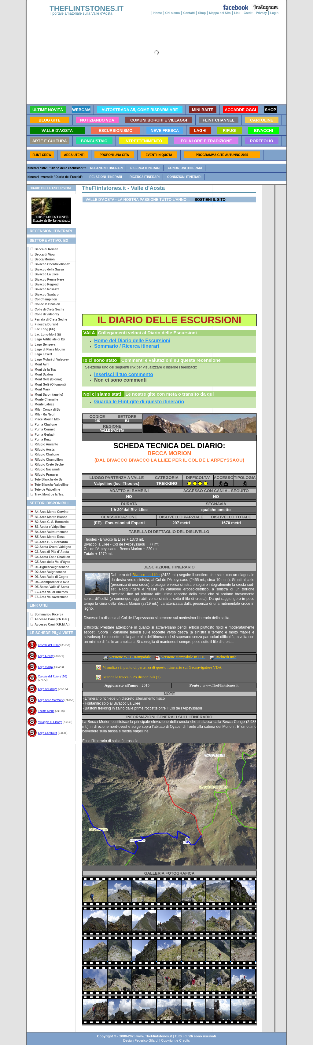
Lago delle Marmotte (51, 700)
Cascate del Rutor (49, 645)
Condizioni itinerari (185, 168)
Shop (202, 13)
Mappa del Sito (220, 13)
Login (274, 13)
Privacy (261, 13)
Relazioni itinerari (106, 168)
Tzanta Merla (46, 711)
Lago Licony (45, 656)
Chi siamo (172, 13)
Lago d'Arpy (45, 667)
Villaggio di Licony (50, 722)
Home (157, 13)
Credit (248, 13)
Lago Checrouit (47, 733)
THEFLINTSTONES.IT (86, 8)
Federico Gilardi (146, 1040)
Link (237, 13)
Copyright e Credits (175, 1040)
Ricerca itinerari (145, 168)
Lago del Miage (47, 689)
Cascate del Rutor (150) (52, 676)
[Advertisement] (49, 763)
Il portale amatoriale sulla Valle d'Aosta (81, 13)
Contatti (189, 13)
